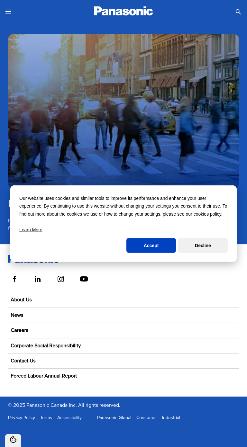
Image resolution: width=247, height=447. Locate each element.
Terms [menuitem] (46, 418)
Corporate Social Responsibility (46, 345)
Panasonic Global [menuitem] (114, 418)
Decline (203, 245)
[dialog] (123, 223)
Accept (151, 245)
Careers (19, 330)
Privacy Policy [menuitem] (21, 418)
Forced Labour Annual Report (44, 376)
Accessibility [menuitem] (69, 418)
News (17, 315)
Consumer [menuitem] (146, 418)
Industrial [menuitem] (171, 418)
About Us (21, 299)
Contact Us (23, 360)
